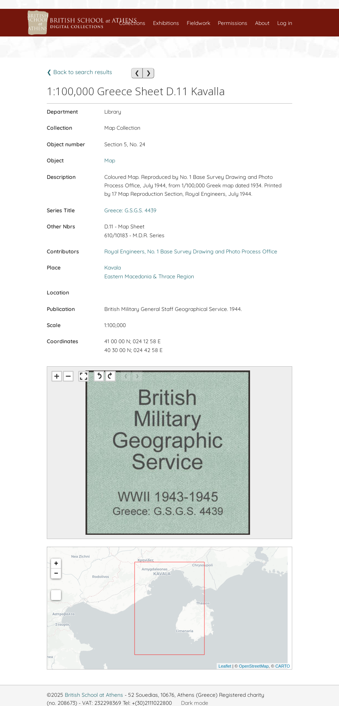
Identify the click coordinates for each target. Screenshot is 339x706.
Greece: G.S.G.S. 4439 (130, 210)
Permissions (232, 23)
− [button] (56, 573)
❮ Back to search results (79, 72)
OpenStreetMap (254, 666)
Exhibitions (166, 23)
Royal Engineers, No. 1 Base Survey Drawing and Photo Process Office (190, 251)
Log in (284, 23)
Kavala (112, 267)
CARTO (282, 666)
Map (109, 160)
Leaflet (225, 666)
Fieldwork (198, 23)
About (262, 23)
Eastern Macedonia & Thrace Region (149, 276)
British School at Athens (94, 694)
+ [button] (56, 563)
